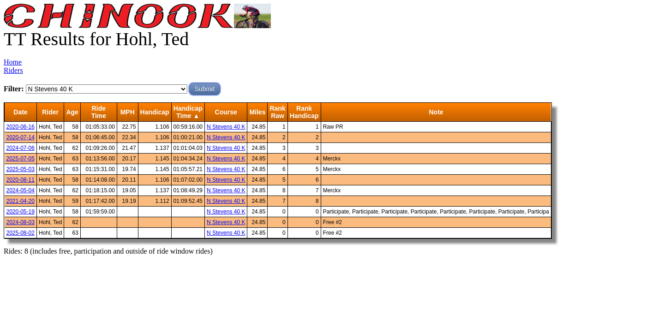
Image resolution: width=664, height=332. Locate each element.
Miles (257, 112)
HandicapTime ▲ (188, 112)
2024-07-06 (20, 148)
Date (20, 112)
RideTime (98, 112)
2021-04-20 (20, 201)
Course (226, 112)
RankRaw (277, 112)
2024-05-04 (20, 190)
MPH (127, 112)
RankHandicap (304, 112)
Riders (13, 70)
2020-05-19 (20, 211)
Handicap (154, 112)
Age (72, 112)
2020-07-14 (20, 137)
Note (436, 112)
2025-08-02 (20, 233)
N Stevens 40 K (226, 127)
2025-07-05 (20, 158)
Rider (50, 112)
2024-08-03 (20, 222)
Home (13, 62)
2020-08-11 (20, 180)
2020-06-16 (20, 127)
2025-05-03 (20, 169)
